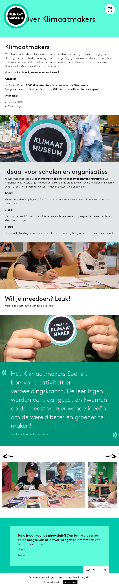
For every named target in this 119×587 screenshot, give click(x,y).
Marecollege (15, 106)
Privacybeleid (51, 581)
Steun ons (109, 9)
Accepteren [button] (70, 582)
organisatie (36, 305)
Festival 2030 (15, 102)
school (49, 305)
